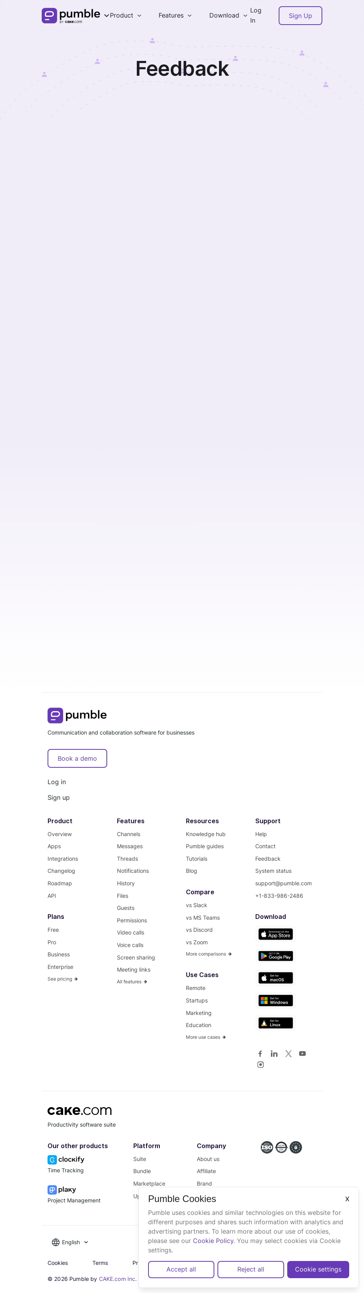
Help (261, 834)
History (126, 883)
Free (53, 929)
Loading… (182, 389)
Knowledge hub (206, 834)
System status (273, 870)
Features (171, 15)
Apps (54, 846)
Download (224, 15)
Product (121, 15)
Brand (204, 1183)
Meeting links (133, 969)
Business (59, 954)
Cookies (58, 1262)
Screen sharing (136, 957)
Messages (130, 846)
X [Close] (347, 1199)
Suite (139, 1159)
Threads (127, 858)
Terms (100, 1262)
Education (198, 1025)
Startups (197, 1000)
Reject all (250, 1269)
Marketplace (149, 1183)
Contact (265, 846)
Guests (125, 907)
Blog (191, 870)
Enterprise (60, 966)
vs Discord (199, 929)
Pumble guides (205, 846)
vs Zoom (197, 942)
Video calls (130, 932)
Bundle (142, 1171)
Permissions (132, 920)
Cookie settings (318, 1269)
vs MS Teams (203, 917)
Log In (256, 15)
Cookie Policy (213, 1241)
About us (208, 1159)
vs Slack (196, 905)
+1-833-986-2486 (279, 895)
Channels (128, 834)
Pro (52, 942)
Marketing (199, 1012)
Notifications (133, 870)
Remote (195, 987)
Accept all (181, 1269)
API (52, 895)
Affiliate (206, 1171)
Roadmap (60, 883)
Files (122, 895)
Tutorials (196, 858)
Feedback (268, 858)
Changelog (61, 870)
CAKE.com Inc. (118, 1278)
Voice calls (130, 945)
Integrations (63, 858)
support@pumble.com (283, 883)
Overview (60, 834)
